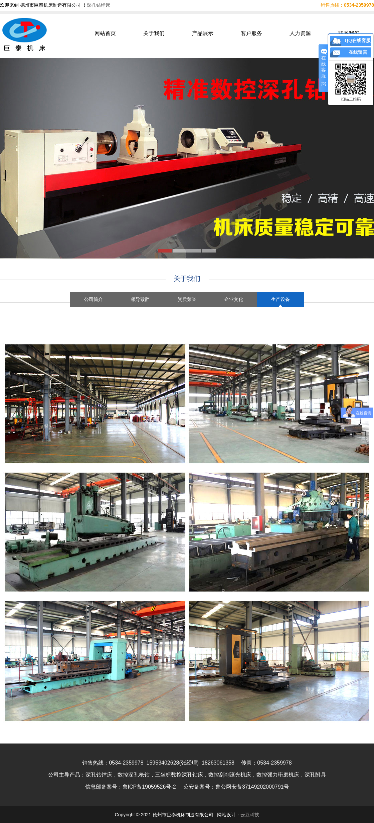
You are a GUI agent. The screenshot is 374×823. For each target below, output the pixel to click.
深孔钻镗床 (98, 5)
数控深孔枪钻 (134, 775)
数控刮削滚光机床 (229, 775)
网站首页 (105, 33)
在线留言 (358, 52)
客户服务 (251, 33)
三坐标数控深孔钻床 (179, 775)
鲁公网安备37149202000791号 (252, 787)
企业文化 (233, 299)
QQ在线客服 (358, 40)
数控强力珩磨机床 (277, 775)
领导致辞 (140, 299)
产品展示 (202, 33)
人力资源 (300, 33)
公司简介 (93, 299)
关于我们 (154, 33)
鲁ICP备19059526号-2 (149, 787)
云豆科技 (249, 814)
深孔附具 (315, 775)
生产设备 (280, 299)
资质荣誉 (187, 299)
